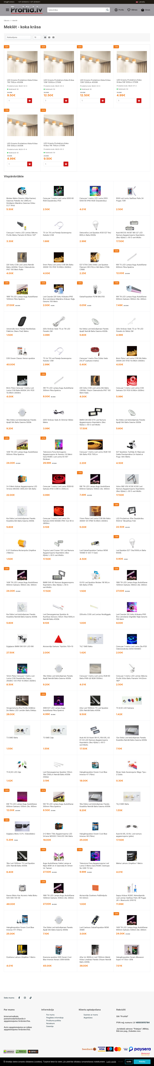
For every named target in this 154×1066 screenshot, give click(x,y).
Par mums (50, 1015)
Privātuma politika (53, 1020)
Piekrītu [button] (142, 1061)
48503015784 (143, 1022)
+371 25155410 (23, 2)
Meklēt (14, 20)
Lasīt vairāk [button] (9, 1062)
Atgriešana (88, 1017)
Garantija (49, 1026)
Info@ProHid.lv (9, 2)
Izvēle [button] (128, 1061)
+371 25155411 (35, 2)
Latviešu (140, 2)
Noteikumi (50, 1023)
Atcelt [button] (120, 1061)
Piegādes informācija (54, 1017)
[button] (141, 2)
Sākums (7, 20)
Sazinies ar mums (91, 1015)
